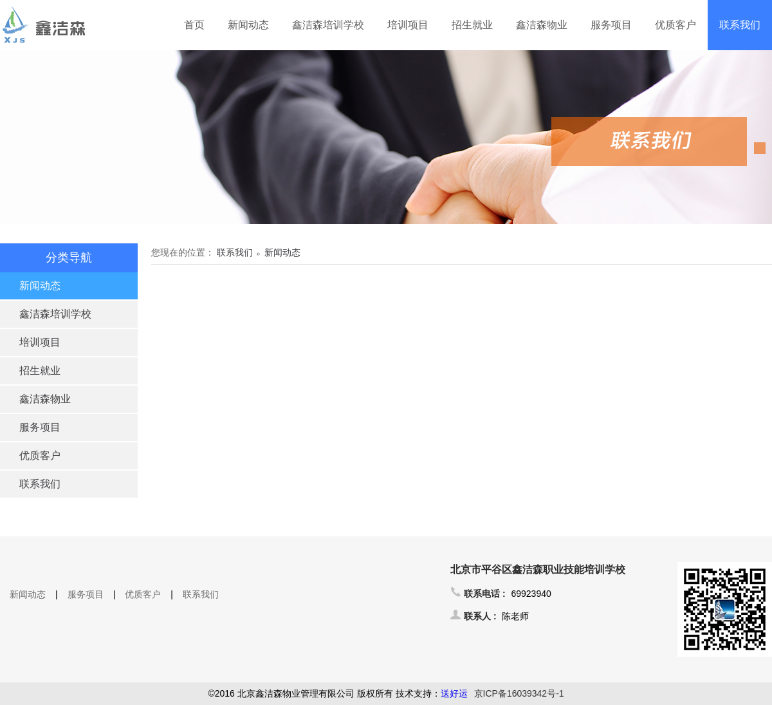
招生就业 (472, 24)
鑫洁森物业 (541, 24)
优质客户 (675, 24)
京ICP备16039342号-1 (519, 693)
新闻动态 (248, 24)
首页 (194, 24)
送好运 (454, 693)
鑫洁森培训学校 (328, 24)
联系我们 (739, 24)
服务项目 (611, 24)
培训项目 (407, 24)
